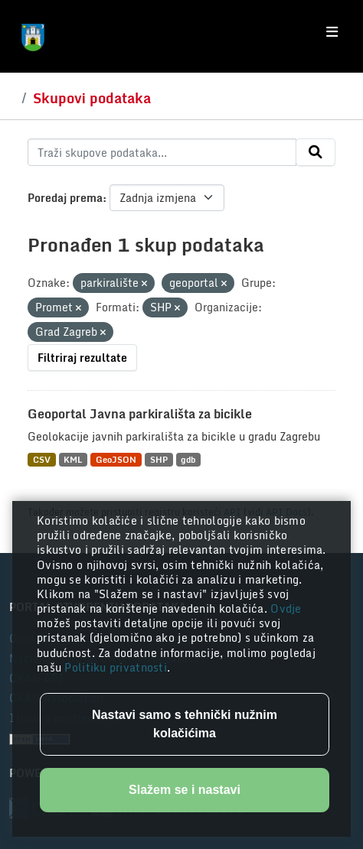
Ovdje (285, 608)
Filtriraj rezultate (82, 357)
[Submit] (315, 152)
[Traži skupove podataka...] (162, 152)
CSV (42, 459)
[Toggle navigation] (332, 32)
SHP (159, 459)
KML (73, 459)
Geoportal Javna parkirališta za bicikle (140, 414)
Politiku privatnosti (115, 667)
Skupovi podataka (92, 98)
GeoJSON (116, 459)
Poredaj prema (65, 198)
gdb (188, 459)
